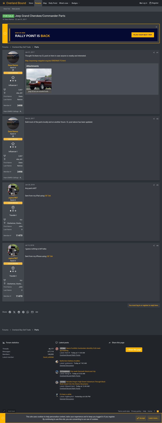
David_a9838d (48, 357)
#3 (157, 185)
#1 (157, 53)
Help (144, 411)
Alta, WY (20, 93)
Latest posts (64, 343)
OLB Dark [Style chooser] (11, 411)
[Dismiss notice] (155, 27)
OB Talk (48, 196)
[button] (69, 3)
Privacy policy (136, 411)
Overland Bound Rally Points (70, 355)
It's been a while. (66, 394)
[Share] (153, 52)
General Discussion (67, 365)
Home (150, 411)
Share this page (134, 350)
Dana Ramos (9, 19)
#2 (157, 119)
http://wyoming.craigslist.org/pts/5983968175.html (45, 61)
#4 (157, 246)
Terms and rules (124, 411)
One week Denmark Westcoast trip (77, 371)
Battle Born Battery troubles (70, 361)
